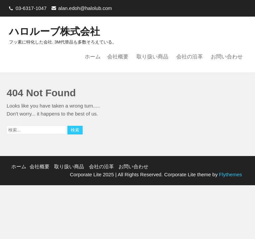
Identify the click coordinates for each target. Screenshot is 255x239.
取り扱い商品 (152, 56)
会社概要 (117, 56)
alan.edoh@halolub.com (85, 8)
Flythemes (229, 174)
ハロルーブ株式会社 (54, 31)
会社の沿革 (189, 56)
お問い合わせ (227, 56)
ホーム (93, 56)
